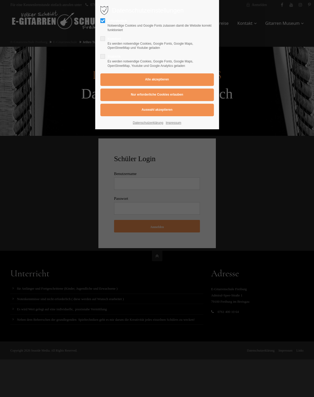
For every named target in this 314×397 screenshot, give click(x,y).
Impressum (173, 123)
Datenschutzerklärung (148, 123)
